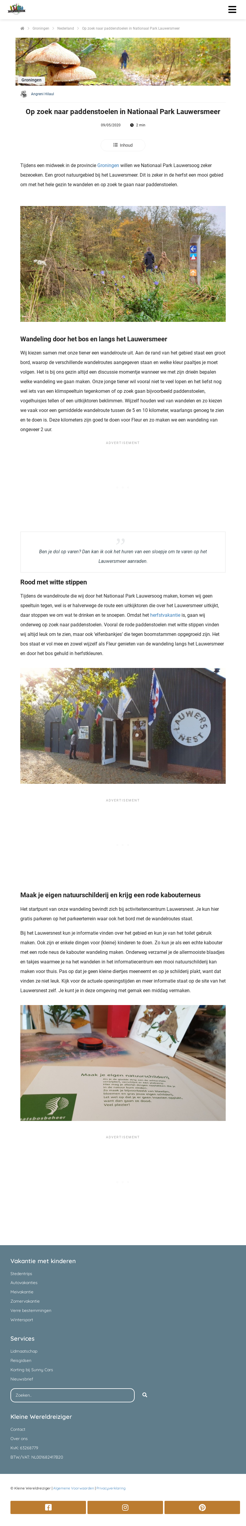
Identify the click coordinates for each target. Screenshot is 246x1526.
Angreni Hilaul (42, 94)
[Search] (145, 1395)
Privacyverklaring (110, 1488)
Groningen (108, 165)
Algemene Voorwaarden (73, 1488)
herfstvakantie (165, 615)
